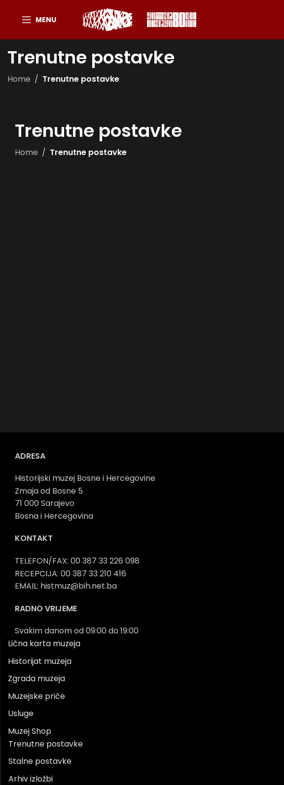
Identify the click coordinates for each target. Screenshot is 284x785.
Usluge (21, 713)
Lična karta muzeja (44, 643)
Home (19, 79)
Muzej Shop (29, 731)
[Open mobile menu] (39, 20)
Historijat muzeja (39, 661)
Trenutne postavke (45, 744)
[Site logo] (107, 19)
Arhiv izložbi (30, 779)
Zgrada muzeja (36, 678)
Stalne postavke (39, 761)
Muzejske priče (36, 696)
